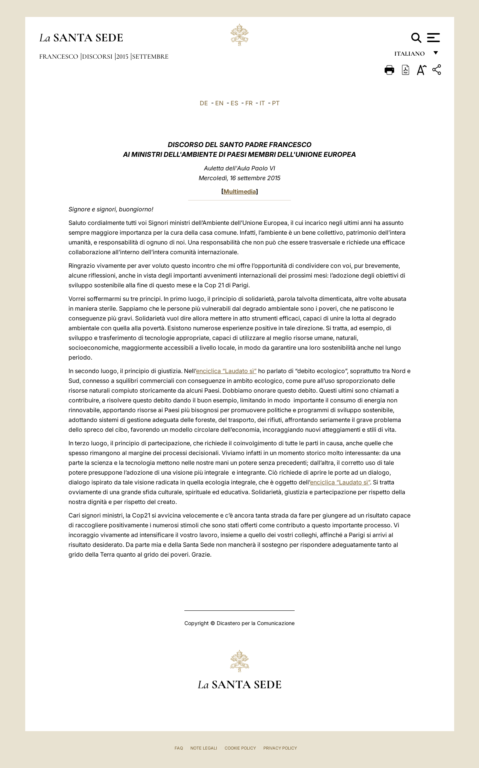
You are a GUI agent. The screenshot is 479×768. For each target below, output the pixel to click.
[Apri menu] (432, 37)
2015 (123, 56)
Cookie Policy (240, 748)
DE (204, 103)
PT (276, 103)
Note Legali (203, 748)
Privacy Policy (280, 748)
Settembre (150, 56)
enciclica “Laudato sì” (226, 371)
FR (248, 103)
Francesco (59, 56)
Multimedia (240, 191)
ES (234, 103)
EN (219, 103)
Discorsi (98, 56)
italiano (411, 55)
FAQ (179, 748)
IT (262, 103)
